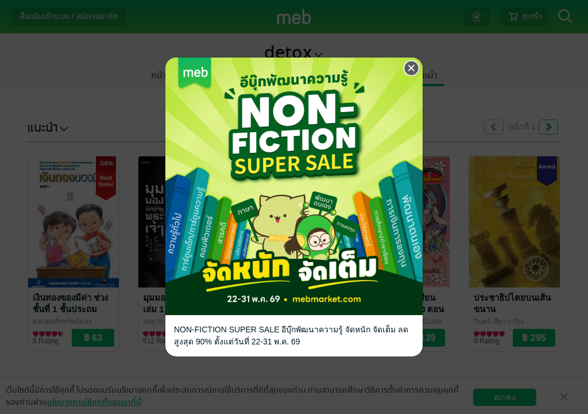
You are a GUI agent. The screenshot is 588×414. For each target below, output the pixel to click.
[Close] (412, 68)
